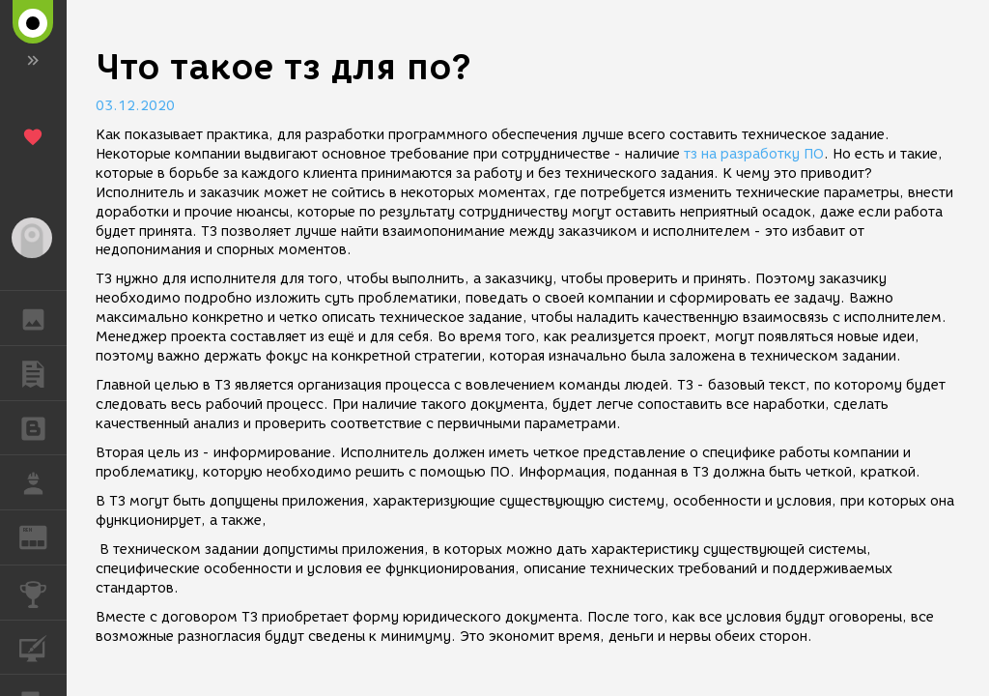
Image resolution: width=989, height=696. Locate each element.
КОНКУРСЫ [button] (43, 593)
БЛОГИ (43, 427)
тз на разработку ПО (754, 154)
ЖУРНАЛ (43, 536)
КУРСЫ (43, 646)
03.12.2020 (135, 106)
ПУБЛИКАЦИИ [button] (43, 373)
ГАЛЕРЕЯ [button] (43, 318)
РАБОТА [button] (43, 482)
